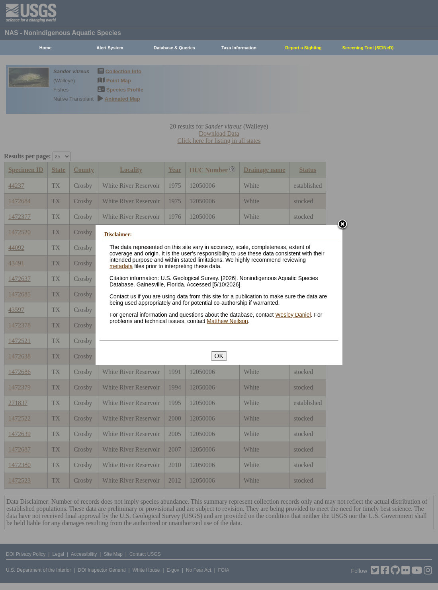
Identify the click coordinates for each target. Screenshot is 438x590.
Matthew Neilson (227, 321)
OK (218, 355)
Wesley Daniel (293, 315)
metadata (121, 266)
